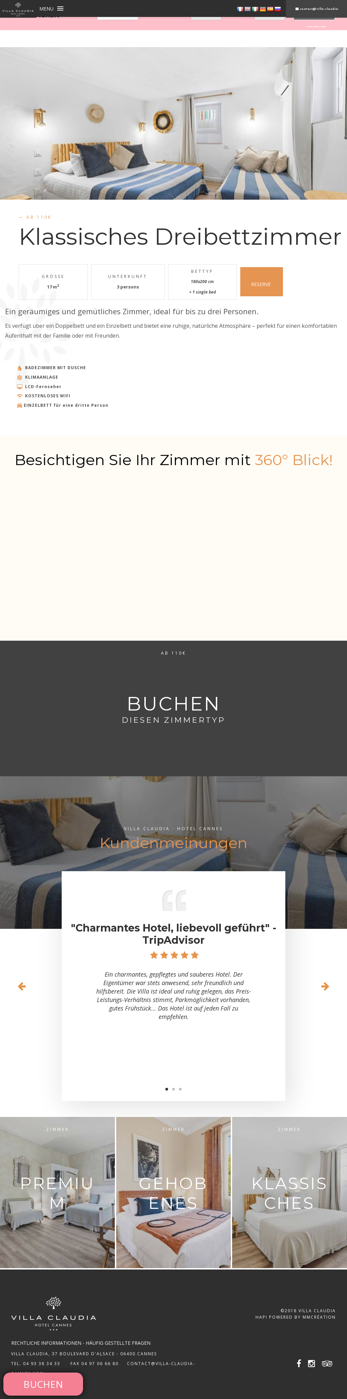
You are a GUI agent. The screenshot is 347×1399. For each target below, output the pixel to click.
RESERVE (261, 281)
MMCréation (319, 1317)
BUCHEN (43, 1384)
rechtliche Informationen (46, 1343)
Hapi (261, 1317)
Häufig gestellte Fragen (118, 1343)
